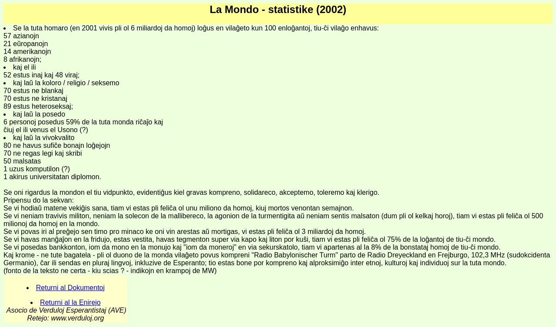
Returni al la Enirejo (70, 302)
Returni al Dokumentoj (70, 287)
